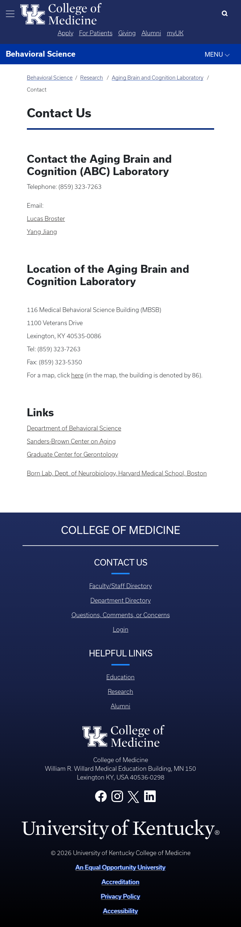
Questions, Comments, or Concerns (121, 615)
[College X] (133, 796)
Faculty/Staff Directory (120, 586)
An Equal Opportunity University (120, 867)
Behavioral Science (50, 78)
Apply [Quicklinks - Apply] (65, 33)
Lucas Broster (46, 218)
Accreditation (120, 881)
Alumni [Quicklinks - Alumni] (151, 33)
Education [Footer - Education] (120, 677)
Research (91, 78)
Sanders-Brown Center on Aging (71, 441)
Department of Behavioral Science (74, 428)
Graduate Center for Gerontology (72, 454)
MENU (217, 54)
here (77, 375)
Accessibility (120, 910)
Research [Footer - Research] (120, 691)
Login (120, 629)
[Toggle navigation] (10, 14)
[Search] (226, 14)
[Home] (61, 13)
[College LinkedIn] (150, 798)
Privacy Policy (120, 896)
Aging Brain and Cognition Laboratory (157, 78)
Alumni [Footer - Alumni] (120, 706)
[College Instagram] (117, 798)
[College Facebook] (101, 798)
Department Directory (120, 600)
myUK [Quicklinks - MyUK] (175, 33)
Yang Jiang (42, 231)
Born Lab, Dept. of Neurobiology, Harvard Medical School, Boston (117, 473)
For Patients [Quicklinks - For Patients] (96, 33)
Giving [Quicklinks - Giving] (127, 33)
